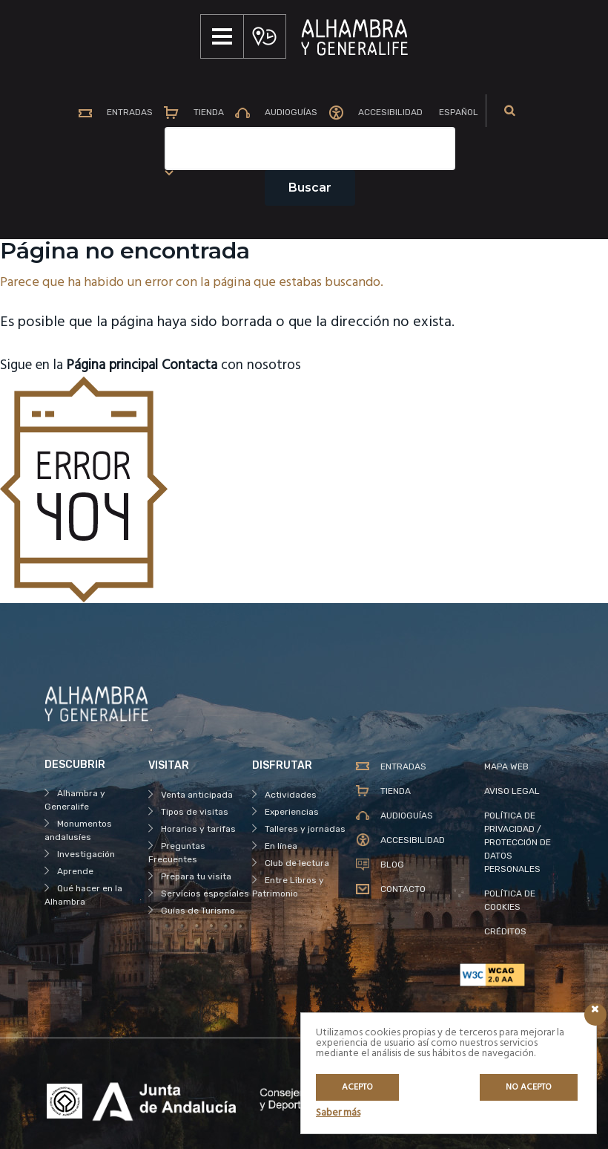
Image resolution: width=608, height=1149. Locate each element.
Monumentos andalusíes (78, 830)
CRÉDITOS (505, 931)
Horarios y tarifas (198, 829)
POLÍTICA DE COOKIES (509, 900)
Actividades (291, 795)
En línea (281, 846)
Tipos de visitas (194, 812)
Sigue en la (86, 365)
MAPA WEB (506, 766)
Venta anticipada (197, 795)
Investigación (86, 854)
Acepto (357, 1087)
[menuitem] (456, 113)
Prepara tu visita (196, 876)
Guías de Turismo (198, 910)
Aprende (75, 871)
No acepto (529, 1087)
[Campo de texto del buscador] (310, 148)
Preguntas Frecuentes (176, 853)
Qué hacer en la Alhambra (83, 895)
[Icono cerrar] (595, 1014)
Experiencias (292, 812)
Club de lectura (297, 863)
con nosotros (249, 365)
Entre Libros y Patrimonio (288, 887)
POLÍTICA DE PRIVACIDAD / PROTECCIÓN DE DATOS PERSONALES (517, 842)
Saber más (338, 1113)
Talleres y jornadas (305, 829)
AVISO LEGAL (512, 791)
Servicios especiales (205, 893)
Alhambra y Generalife (74, 800)
